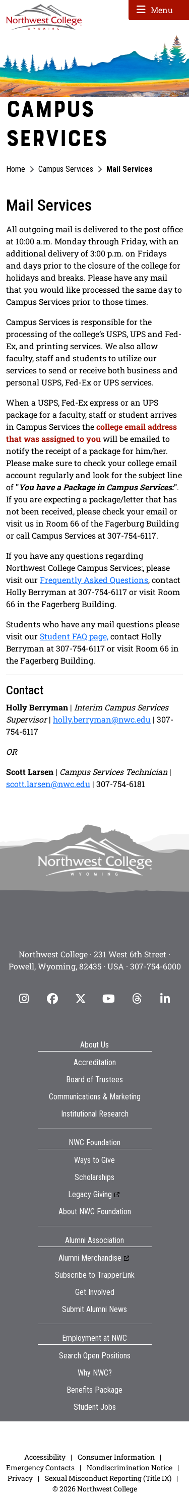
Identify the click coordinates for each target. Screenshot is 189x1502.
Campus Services (65, 169)
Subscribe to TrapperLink (95, 1275)
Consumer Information (116, 1457)
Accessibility (45, 1457)
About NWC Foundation (94, 1211)
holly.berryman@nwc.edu (102, 719)
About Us (94, 1045)
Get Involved (94, 1292)
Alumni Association (94, 1240)
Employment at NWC (94, 1338)
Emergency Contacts (40, 1467)
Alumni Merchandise (89, 1258)
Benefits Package (94, 1390)
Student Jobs (95, 1407)
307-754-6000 (155, 966)
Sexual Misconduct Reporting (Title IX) (108, 1478)
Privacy (20, 1478)
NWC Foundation (94, 1142)
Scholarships (94, 1177)
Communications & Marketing (95, 1096)
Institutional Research (95, 1114)
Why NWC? (95, 1373)
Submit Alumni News (94, 1309)
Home (15, 169)
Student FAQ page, (74, 636)
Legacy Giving (90, 1194)
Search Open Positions (95, 1355)
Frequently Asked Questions (94, 579)
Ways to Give (94, 1160)
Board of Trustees (94, 1079)
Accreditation (95, 1062)
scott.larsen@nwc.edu (48, 783)
